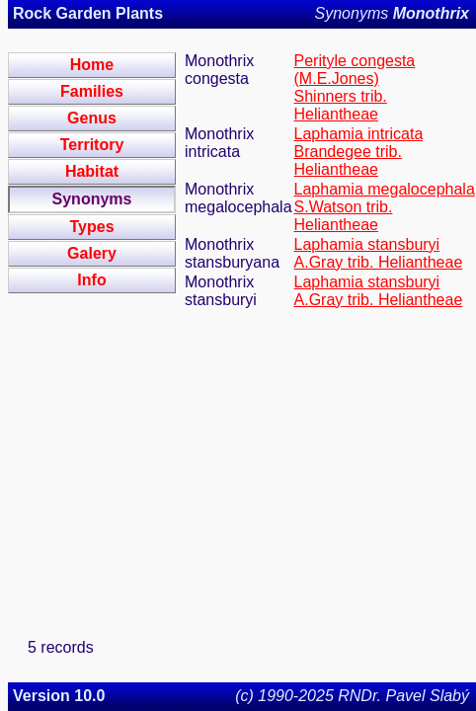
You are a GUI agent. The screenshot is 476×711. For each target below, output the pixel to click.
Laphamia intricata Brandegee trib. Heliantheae (359, 151)
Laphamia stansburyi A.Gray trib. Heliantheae (378, 253)
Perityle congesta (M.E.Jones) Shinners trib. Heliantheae (355, 87)
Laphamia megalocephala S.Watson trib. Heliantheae (384, 207)
